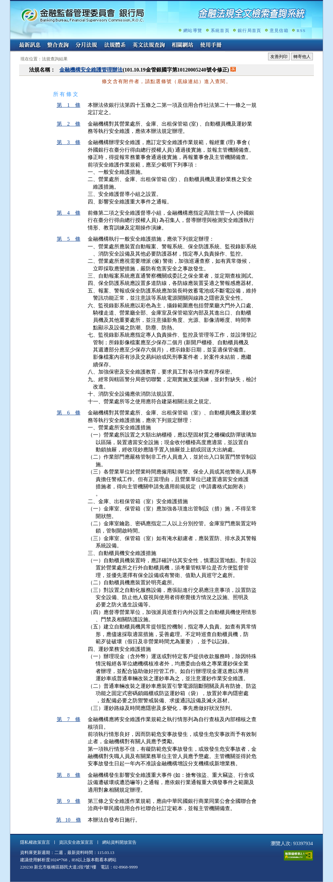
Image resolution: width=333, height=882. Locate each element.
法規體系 (115, 45)
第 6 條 (68, 412)
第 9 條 (68, 801)
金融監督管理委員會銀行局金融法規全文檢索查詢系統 (83, 15)
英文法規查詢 (148, 45)
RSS (301, 30)
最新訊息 (29, 45)
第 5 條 (68, 239)
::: (12, 42)
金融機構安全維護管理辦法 (91, 70)
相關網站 (182, 45)
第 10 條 (68, 820)
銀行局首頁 (249, 30)
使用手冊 (211, 45)
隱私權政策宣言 (35, 842)
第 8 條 (68, 775)
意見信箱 (279, 30)
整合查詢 (58, 45)
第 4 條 (68, 213)
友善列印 (279, 56)
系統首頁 (220, 30)
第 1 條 (68, 105)
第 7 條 (68, 719)
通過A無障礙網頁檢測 (298, 855)
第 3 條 (68, 142)
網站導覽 (192, 30)
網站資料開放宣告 (119, 842)
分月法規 (86, 45)
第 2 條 (68, 124)
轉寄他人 (302, 56)
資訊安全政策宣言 (76, 842)
